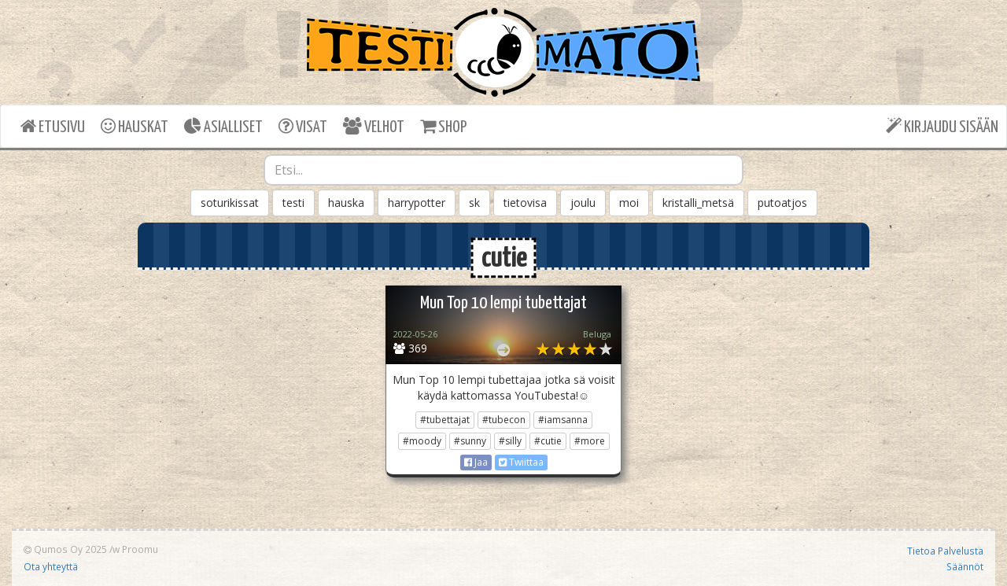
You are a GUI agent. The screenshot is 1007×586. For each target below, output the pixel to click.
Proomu (140, 549)
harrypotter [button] (416, 202)
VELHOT (373, 126)
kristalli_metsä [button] (698, 202)
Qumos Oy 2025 (65, 549)
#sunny (470, 441)
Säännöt (964, 566)
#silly (510, 441)
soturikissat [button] (230, 202)
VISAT (302, 126)
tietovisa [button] (525, 202)
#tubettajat (445, 419)
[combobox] (503, 170)
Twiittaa (521, 462)
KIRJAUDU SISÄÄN (942, 126)
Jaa (476, 462)
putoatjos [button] (782, 202)
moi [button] (629, 202)
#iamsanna (563, 419)
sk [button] (474, 202)
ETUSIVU (52, 126)
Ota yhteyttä (51, 566)
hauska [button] (346, 202)
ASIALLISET (223, 126)
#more (589, 441)
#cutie (548, 441)
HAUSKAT (134, 126)
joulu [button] (583, 202)
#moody (422, 441)
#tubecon (504, 419)
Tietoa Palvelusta (945, 550)
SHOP (443, 126)
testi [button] (293, 202)
